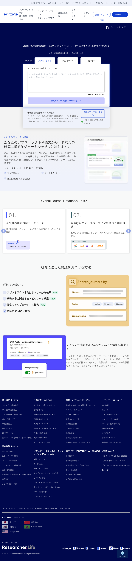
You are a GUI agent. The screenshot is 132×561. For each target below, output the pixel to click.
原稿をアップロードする (93, 113)
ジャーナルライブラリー (117, 27)
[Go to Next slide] (128, 231)
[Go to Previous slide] (3, 231)
